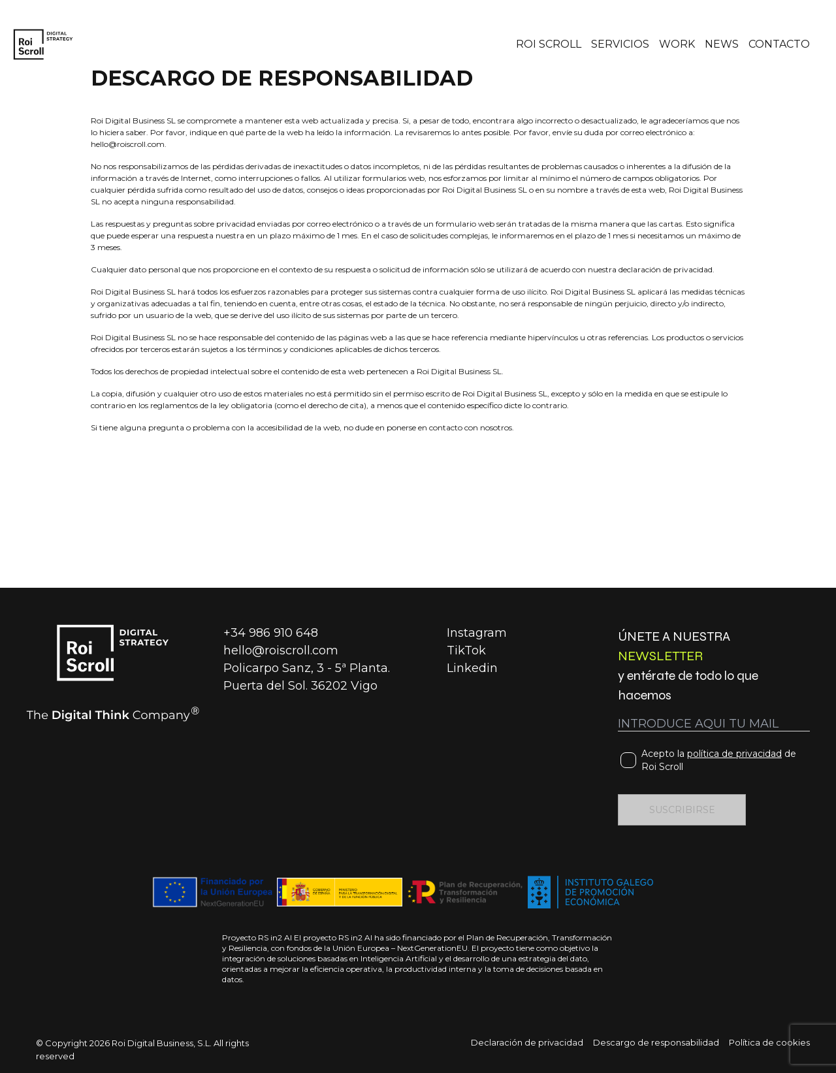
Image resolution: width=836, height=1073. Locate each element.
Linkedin (472, 668)
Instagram (477, 633)
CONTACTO (779, 44)
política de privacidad (734, 754)
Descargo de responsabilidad (656, 1042)
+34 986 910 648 (270, 633)
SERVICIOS (620, 44)
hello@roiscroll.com (280, 650)
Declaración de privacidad (527, 1042)
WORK (677, 44)
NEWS (722, 44)
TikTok (466, 650)
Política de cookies (769, 1042)
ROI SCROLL (548, 44)
